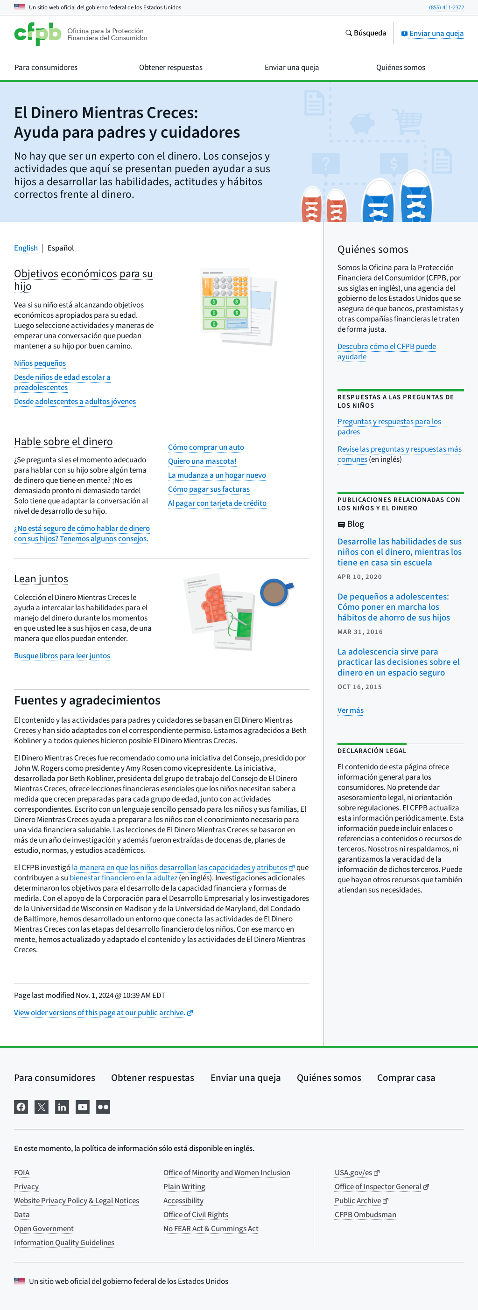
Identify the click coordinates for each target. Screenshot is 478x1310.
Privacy (26, 1186)
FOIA (21, 1172)
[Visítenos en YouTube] (83, 1105)
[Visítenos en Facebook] (21, 1105)
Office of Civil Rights (195, 1214)
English (26, 248)
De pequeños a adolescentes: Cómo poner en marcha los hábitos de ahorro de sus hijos (393, 607)
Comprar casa (406, 1078)
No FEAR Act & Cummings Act (211, 1228)
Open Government (44, 1228)
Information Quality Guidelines (64, 1242)
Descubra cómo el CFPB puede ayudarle (386, 351)
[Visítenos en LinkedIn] (62, 1105)
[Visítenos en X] (42, 1105)
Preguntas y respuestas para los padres (389, 427)
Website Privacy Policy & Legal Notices (76, 1200)
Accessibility (183, 1200)
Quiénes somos (329, 1078)
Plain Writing (184, 1186)
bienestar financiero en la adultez (123, 878)
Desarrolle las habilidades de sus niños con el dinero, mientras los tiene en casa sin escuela (399, 552)
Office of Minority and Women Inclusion (226, 1172)
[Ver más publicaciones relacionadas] (350, 710)
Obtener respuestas (152, 1078)
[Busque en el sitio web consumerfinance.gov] (366, 34)
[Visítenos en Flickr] (103, 1105)
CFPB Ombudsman (365, 1214)
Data (22, 1214)
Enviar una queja (432, 33)
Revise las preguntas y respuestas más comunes (399, 454)
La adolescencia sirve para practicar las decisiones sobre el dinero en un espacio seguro (398, 662)
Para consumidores (54, 1078)
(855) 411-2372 (446, 7)
